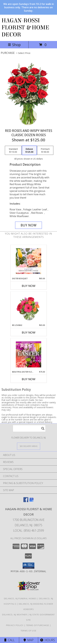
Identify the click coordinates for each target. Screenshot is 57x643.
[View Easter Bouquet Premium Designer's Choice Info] (28, 261)
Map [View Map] (29, 640)
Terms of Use (28, 630)
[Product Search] (29, 428)
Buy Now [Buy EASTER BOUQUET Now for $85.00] (28, 286)
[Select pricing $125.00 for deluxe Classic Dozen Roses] (29, 150)
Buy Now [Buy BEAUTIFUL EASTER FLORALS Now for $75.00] (28, 379)
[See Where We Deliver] (28, 446)
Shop (14, 44)
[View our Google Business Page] (31, 501)
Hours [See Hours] (47, 640)
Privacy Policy (15, 625)
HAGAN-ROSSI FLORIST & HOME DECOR (25, 27)
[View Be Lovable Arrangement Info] (28, 307)
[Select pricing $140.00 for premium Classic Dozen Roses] (45, 150)
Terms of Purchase (37, 625)
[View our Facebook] (25, 501)
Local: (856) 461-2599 (28, 530)
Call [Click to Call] (9, 640)
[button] (28, 566)
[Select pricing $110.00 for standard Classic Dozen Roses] (13, 150)
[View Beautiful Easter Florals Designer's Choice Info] (28, 354)
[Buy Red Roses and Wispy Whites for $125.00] (28, 225)
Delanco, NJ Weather (14, 614)
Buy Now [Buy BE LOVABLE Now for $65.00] (28, 332)
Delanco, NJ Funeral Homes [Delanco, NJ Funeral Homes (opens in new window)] (20, 598)
